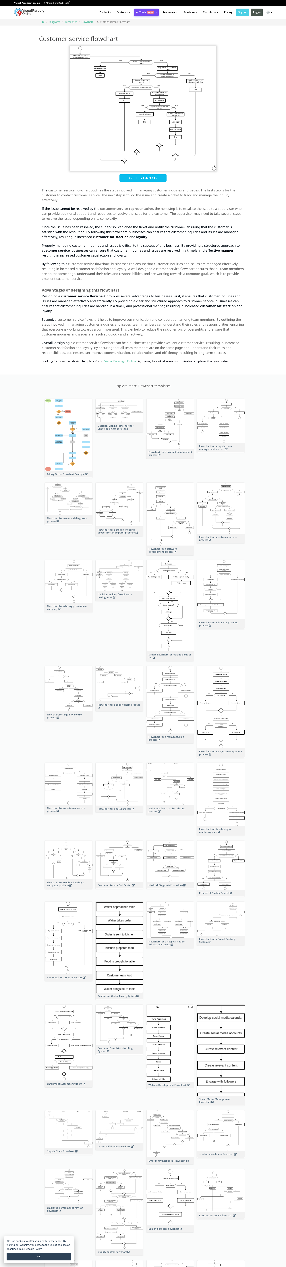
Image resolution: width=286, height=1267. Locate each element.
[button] (123, 12)
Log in (256, 12)
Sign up (242, 12)
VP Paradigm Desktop (57, 2)
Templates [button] (210, 12)
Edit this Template (143, 178)
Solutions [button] (190, 12)
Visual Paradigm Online (120, 361)
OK (38, 1256)
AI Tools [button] (146, 12)
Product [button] (105, 12)
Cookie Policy (34, 1249)
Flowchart (87, 22)
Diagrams (54, 22)
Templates (71, 22)
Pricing (228, 12)
